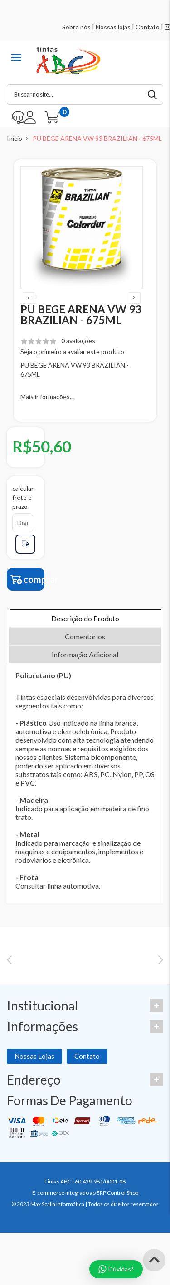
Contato (148, 27)
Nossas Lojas (34, 1113)
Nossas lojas (113, 27)
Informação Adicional (85, 670)
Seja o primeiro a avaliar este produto (72, 368)
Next (135, 306)
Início (14, 138)
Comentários (85, 652)
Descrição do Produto (85, 634)
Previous (28, 306)
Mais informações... (47, 413)
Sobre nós (76, 27)
